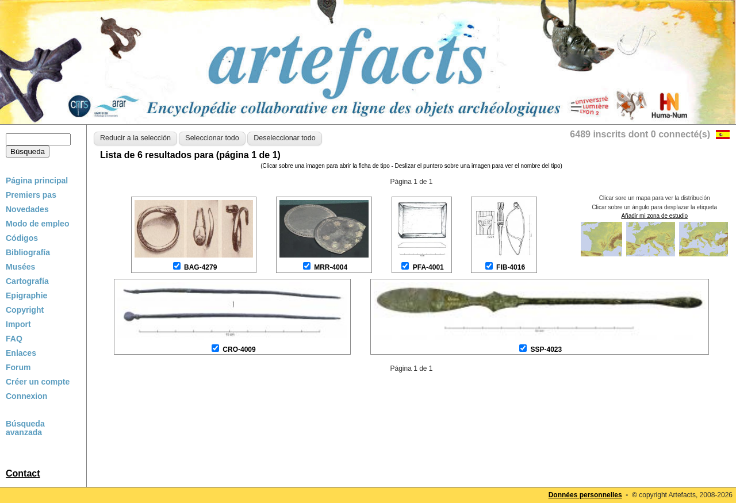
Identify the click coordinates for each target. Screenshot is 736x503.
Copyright (25, 309)
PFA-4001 (428, 267)
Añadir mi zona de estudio (654, 216)
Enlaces (21, 353)
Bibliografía (28, 252)
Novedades (27, 209)
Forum (18, 367)
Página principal (37, 180)
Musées (20, 266)
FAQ (14, 338)
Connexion (26, 396)
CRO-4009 (239, 349)
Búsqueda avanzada (25, 428)
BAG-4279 (200, 267)
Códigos (22, 238)
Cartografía (27, 281)
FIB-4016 (510, 267)
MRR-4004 (330, 267)
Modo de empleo (37, 223)
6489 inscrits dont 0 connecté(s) (640, 134)
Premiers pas (31, 194)
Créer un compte (38, 381)
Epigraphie (26, 295)
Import (18, 324)
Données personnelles (585, 495)
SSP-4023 (546, 349)
